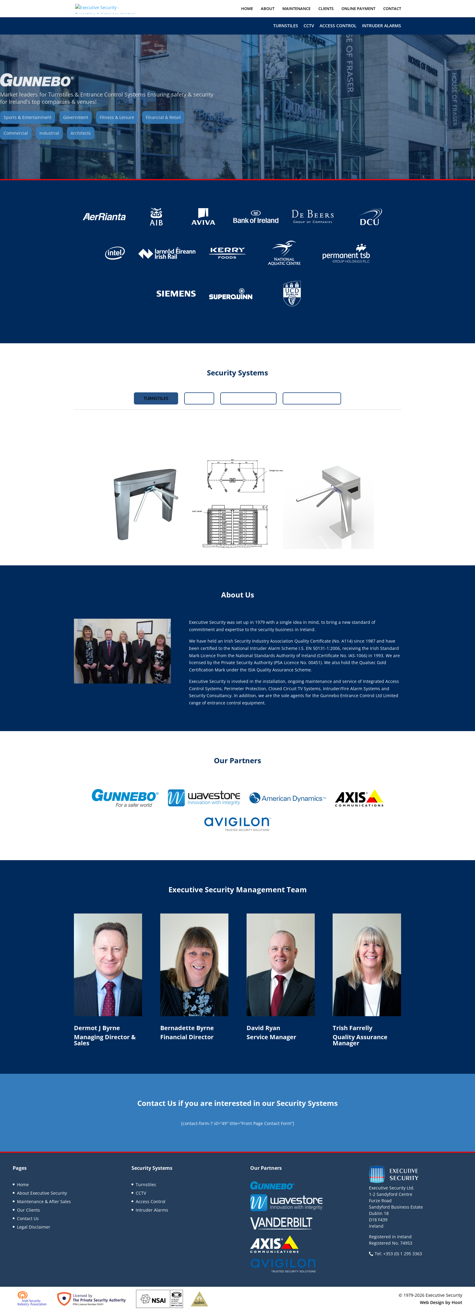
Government (75, 125)
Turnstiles (285, 25)
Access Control (338, 25)
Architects (81, 141)
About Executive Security (42, 1193)
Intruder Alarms (381, 25)
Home (247, 8)
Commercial (16, 141)
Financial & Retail (163, 125)
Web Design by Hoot (441, 1302)
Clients (326, 8)
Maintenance (296, 8)
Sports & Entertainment (27, 125)
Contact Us (28, 1218)
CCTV (309, 25)
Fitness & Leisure (117, 125)
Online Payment (358, 8)
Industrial (49, 141)
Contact (392, 8)
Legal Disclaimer (33, 1227)
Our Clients (28, 1210)
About (267, 8)
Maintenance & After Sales (44, 1201)
